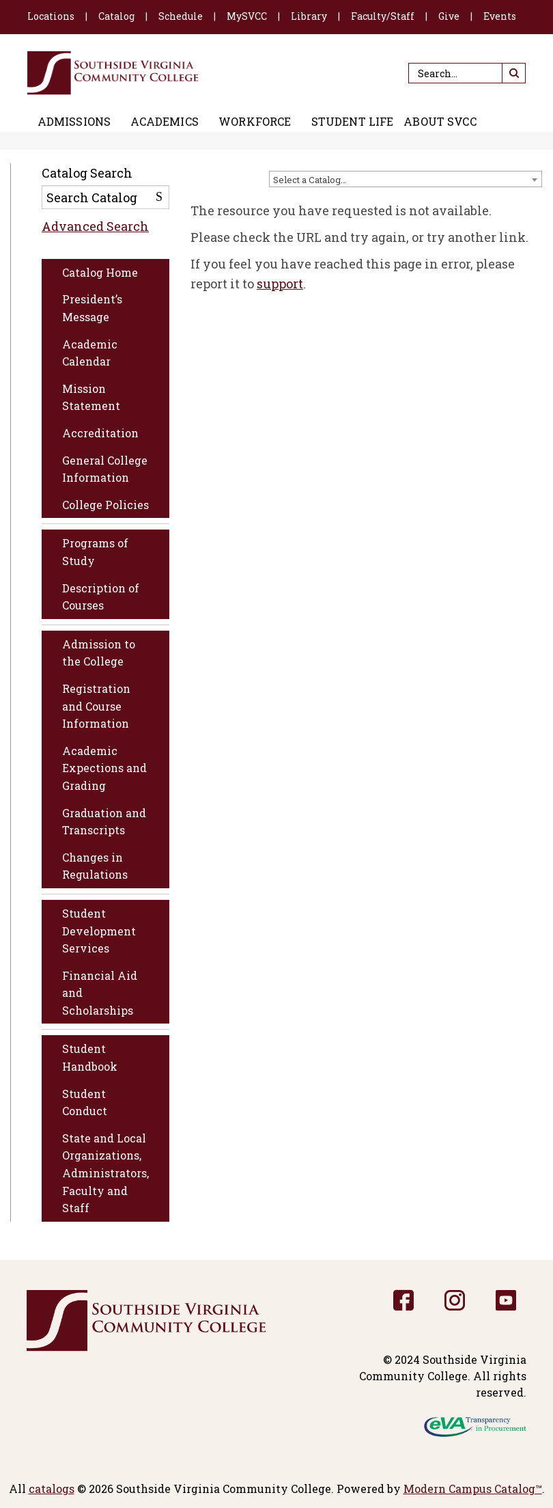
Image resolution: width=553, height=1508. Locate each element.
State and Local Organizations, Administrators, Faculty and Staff (105, 1173)
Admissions (74, 121)
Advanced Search (95, 226)
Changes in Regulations (95, 866)
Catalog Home (100, 272)
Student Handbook (89, 1057)
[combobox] (405, 179)
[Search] (467, 73)
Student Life (352, 121)
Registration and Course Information (96, 705)
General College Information (104, 469)
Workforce (254, 121)
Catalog (116, 16)
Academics (164, 121)
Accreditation (100, 433)
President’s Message (92, 308)
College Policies (105, 504)
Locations (50, 16)
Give (448, 16)
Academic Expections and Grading (104, 768)
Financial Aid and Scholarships (99, 992)
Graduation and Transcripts (104, 822)
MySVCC (247, 16)
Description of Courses (100, 597)
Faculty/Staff (382, 16)
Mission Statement (91, 397)
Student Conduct (84, 1102)
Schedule (180, 16)
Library (309, 16)
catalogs (51, 1488)
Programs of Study (95, 552)
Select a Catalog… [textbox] (309, 180)
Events (499, 16)
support (280, 283)
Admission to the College (98, 653)
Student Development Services (99, 930)
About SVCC (440, 121)
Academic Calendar (89, 353)
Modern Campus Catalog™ (472, 1488)
